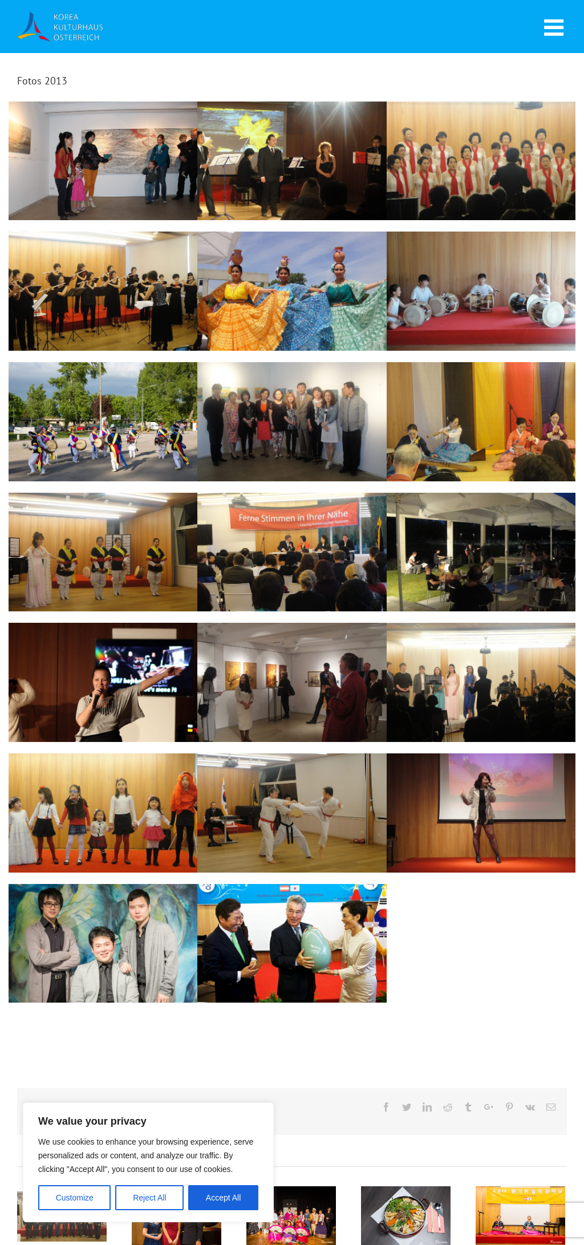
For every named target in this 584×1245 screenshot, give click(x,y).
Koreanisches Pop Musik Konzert (481, 813)
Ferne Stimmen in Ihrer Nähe (291, 552)
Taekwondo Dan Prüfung (291, 813)
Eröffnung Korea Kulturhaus (291, 943)
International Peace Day (103, 552)
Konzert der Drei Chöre (481, 161)
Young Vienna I (103, 943)
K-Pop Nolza (103, 682)
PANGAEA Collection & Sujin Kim (291, 682)
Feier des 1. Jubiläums (103, 421)
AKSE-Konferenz (481, 421)
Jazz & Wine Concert (481, 552)
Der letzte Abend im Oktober (291, 161)
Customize (75, 1197)
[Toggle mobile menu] (555, 27)
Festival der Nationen (291, 291)
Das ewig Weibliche (103, 161)
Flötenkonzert (103, 291)
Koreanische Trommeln (481, 291)
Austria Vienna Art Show (291, 421)
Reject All (149, 1197)
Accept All (223, 1197)
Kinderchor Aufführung (103, 813)
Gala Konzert (481, 682)
